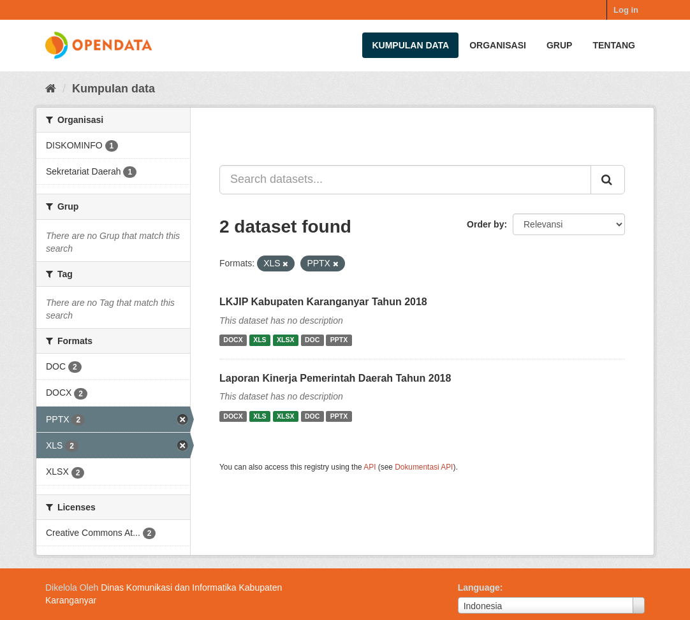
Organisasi (497, 45)
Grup (559, 45)
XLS (259, 340)
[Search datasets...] (405, 179)
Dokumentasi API (424, 467)
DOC (312, 340)
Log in (625, 10)
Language (479, 587)
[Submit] (608, 179)
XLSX (285, 340)
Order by (485, 224)
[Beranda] (50, 88)
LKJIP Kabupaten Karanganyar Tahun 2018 (323, 301)
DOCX (232, 340)
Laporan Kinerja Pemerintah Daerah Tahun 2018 (335, 378)
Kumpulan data (410, 45)
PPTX (339, 340)
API (369, 467)
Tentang (613, 45)
